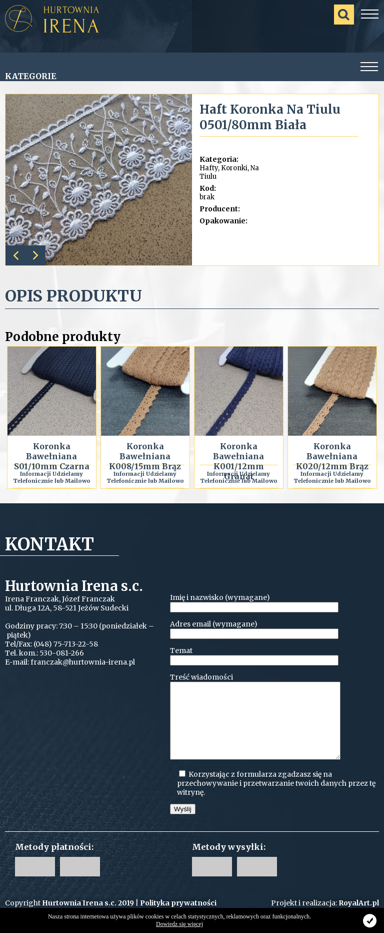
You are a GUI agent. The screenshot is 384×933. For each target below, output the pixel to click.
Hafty (209, 168)
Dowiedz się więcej (179, 923)
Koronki (234, 168)
